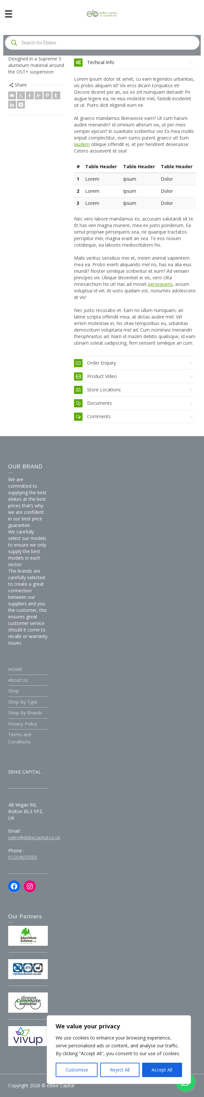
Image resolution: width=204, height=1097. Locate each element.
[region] (119, 1049)
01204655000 (22, 857)
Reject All (120, 1070)
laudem (82, 144)
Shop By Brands (25, 713)
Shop (13, 691)
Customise (76, 1070)
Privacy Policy (22, 724)
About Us (18, 680)
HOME (15, 669)
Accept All (162, 1070)
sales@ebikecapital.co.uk (34, 837)
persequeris (160, 284)
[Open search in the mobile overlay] (102, 43)
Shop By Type (23, 702)
